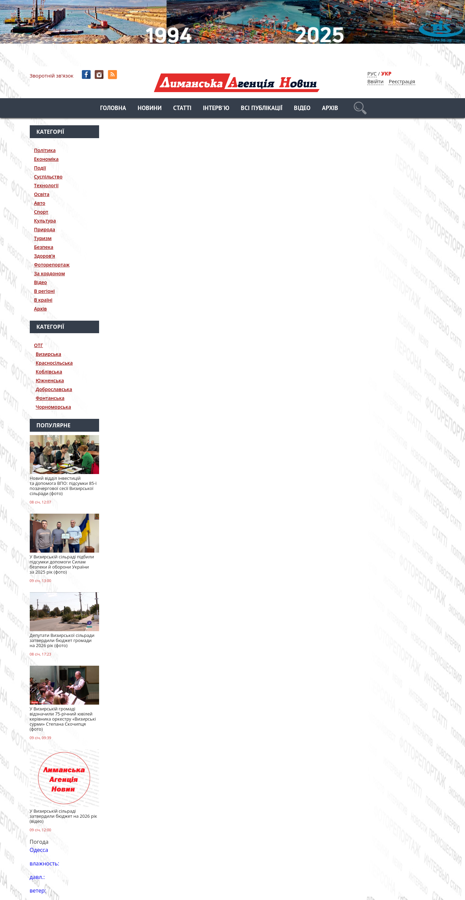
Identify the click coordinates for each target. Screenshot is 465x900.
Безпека (43, 247)
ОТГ (38, 345)
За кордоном (49, 273)
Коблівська (49, 371)
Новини (150, 108)
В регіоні (44, 291)
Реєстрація (402, 81)
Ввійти (375, 81)
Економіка (46, 159)
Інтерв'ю (216, 108)
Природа (44, 229)
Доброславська (54, 389)
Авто (39, 203)
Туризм (43, 238)
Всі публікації (261, 108)
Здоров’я (44, 256)
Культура (45, 220)
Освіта (42, 194)
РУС (372, 73)
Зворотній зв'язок (52, 75)
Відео (302, 108)
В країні (43, 300)
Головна (113, 108)
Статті (182, 108)
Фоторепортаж (52, 264)
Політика (45, 150)
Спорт (41, 212)
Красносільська (54, 363)
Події (40, 168)
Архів (330, 108)
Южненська (50, 380)
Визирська (49, 354)
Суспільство (48, 176)
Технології (46, 185)
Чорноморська (53, 407)
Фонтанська (50, 398)
